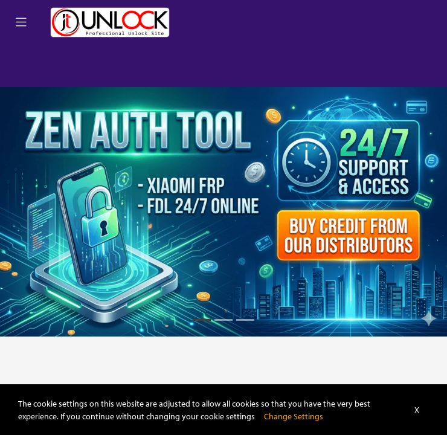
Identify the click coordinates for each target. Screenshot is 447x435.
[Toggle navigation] (21, 22)
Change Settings (293, 416)
